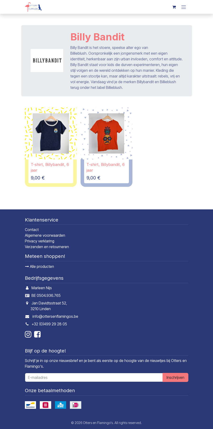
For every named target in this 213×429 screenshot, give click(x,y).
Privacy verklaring (39, 241)
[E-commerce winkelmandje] (174, 7)
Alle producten (39, 266)
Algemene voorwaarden (45, 235)
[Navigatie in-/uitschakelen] (183, 7)
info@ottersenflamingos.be (55, 316)
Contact (32, 229)
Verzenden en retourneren (47, 246)
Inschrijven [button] (175, 377)
